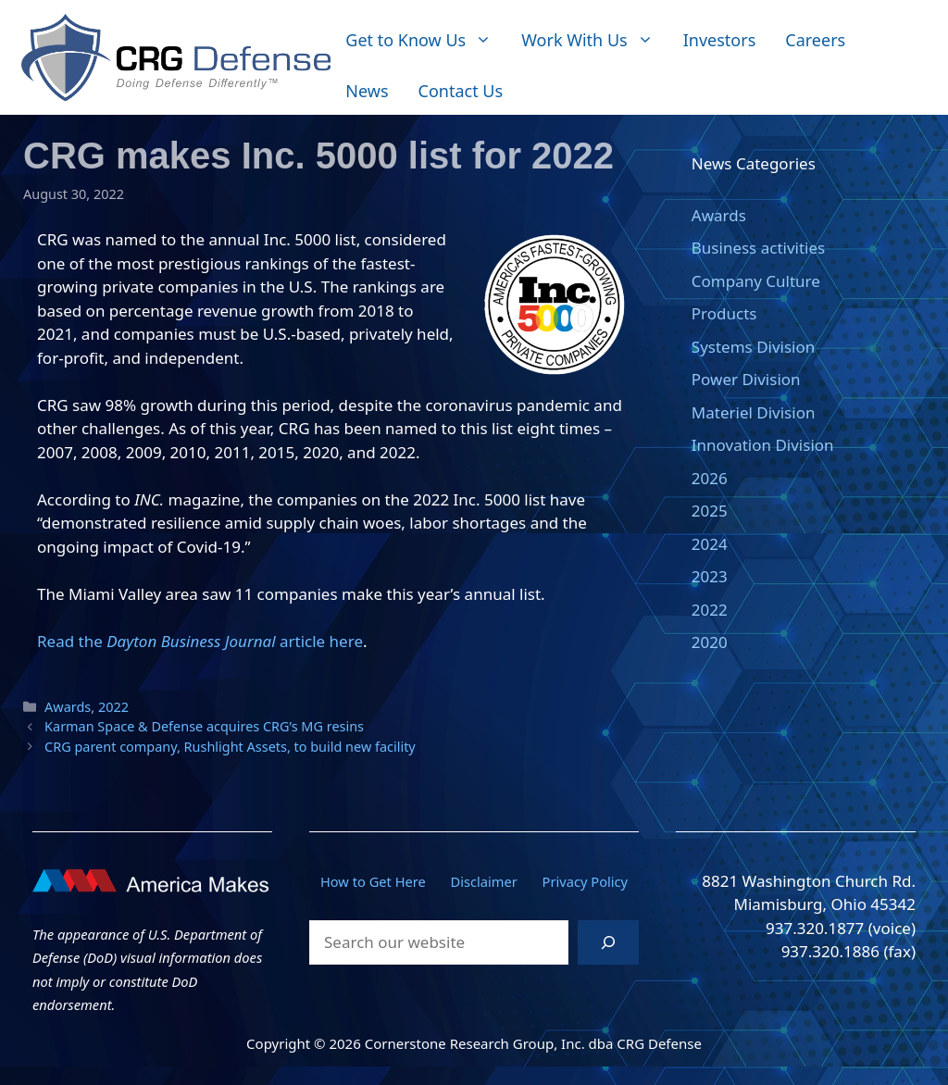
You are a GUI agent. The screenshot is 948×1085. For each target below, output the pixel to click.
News (366, 91)
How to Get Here (373, 881)
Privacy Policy (586, 881)
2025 (710, 510)
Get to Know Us (425, 40)
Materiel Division (754, 412)
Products (724, 313)
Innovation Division (763, 444)
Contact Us (461, 91)
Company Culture (756, 281)
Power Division (746, 379)
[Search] (608, 942)
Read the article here (200, 641)
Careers (815, 40)
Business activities (758, 247)
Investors (719, 40)
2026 (710, 478)
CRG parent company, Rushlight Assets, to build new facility (230, 746)
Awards (67, 707)
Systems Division (753, 346)
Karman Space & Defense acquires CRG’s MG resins (204, 726)
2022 (113, 707)
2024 (710, 544)
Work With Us (594, 40)
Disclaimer (484, 881)
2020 (710, 642)
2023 (710, 576)
